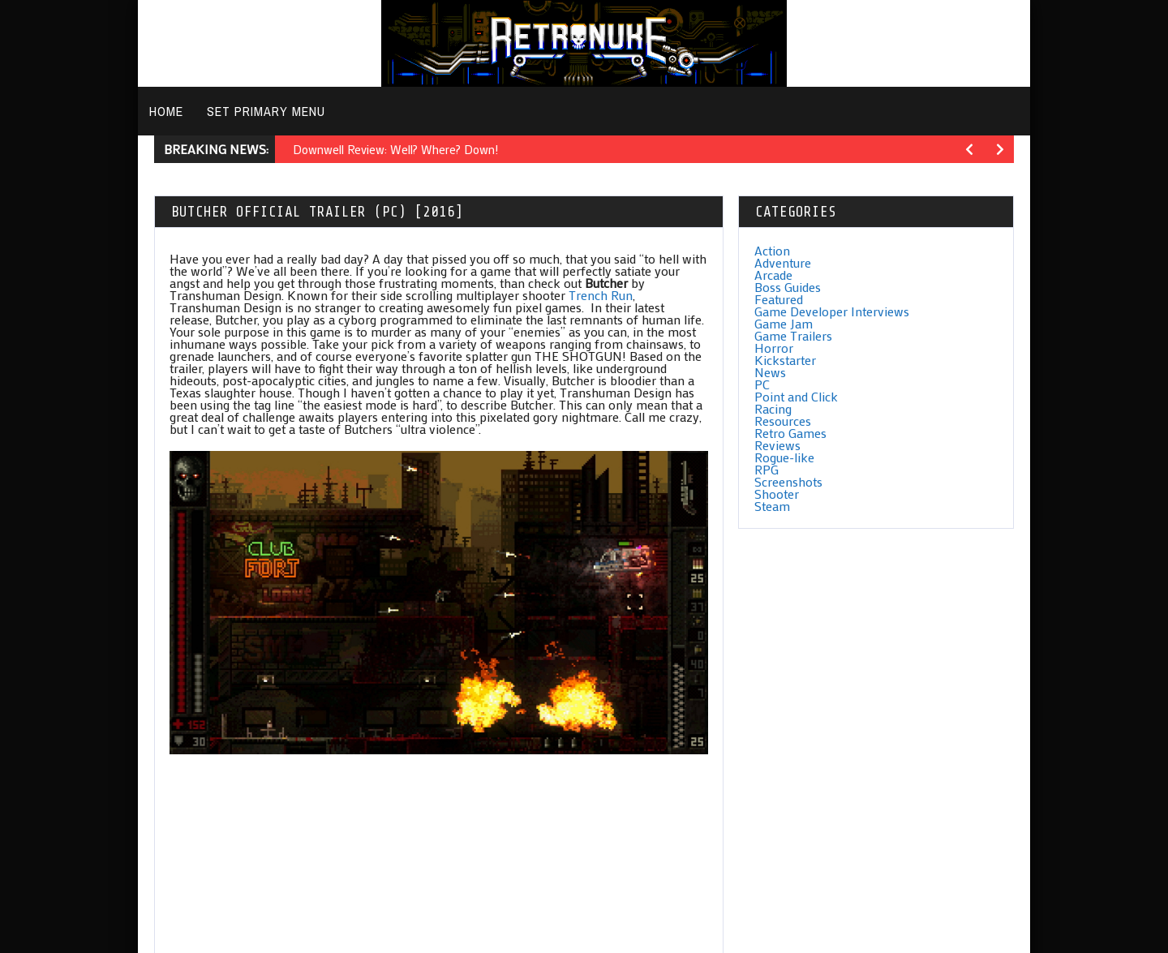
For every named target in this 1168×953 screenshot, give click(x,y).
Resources (782, 420)
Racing (773, 408)
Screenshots (788, 481)
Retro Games (790, 432)
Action (772, 250)
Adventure (782, 262)
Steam (772, 505)
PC (762, 384)
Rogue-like (784, 457)
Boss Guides (787, 286)
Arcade (773, 274)
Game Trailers (793, 335)
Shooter (776, 493)
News (770, 371)
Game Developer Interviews (831, 311)
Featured (778, 298)
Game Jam (783, 323)
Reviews (777, 444)
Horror (773, 347)
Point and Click (796, 396)
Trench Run (601, 294)
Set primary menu (266, 111)
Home (166, 111)
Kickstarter (785, 359)
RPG (766, 469)
